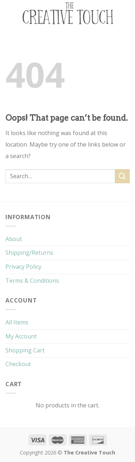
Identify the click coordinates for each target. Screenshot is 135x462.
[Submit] (122, 176)
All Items (16, 322)
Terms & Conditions (32, 281)
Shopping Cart (25, 350)
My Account (21, 336)
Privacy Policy (23, 267)
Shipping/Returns (29, 253)
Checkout (18, 364)
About (13, 239)
